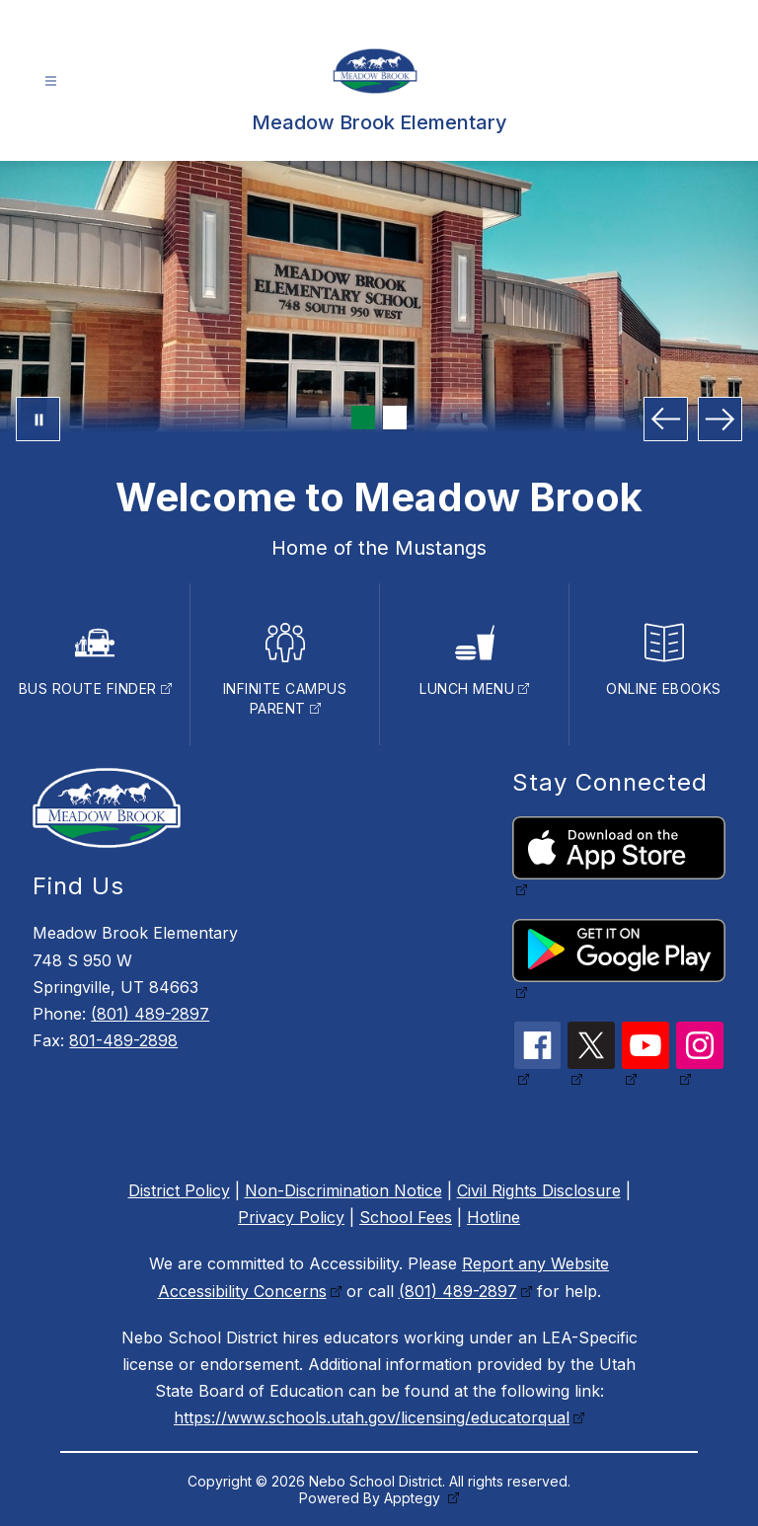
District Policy (179, 1190)
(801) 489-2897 (150, 1014)
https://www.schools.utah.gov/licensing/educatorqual (371, 1417)
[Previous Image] (666, 419)
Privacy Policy (291, 1217)
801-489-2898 (123, 1040)
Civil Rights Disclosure (539, 1190)
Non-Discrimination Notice (343, 1190)
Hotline (493, 1217)
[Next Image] (720, 419)
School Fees (405, 1217)
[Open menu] (50, 81)
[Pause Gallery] (38, 419)
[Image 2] (395, 417)
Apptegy (414, 1497)
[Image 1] (363, 417)
